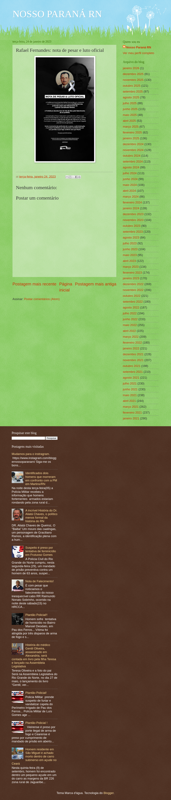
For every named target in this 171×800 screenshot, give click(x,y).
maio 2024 (130, 185)
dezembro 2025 (133, 74)
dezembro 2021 (133, 354)
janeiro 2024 (131, 208)
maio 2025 (130, 115)
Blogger (109, 793)
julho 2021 (130, 383)
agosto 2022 (131, 307)
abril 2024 (129, 190)
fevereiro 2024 (132, 202)
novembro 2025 (133, 80)
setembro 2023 (133, 231)
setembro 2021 (133, 371)
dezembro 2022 (133, 284)
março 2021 (131, 406)
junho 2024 (130, 179)
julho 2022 (130, 313)
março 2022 (131, 336)
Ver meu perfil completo (138, 53)
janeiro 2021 (131, 418)
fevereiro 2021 (132, 412)
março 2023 (131, 266)
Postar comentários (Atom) (42, 299)
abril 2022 (129, 331)
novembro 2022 (133, 290)
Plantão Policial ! (36, 722)
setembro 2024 (133, 161)
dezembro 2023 (133, 214)
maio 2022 (130, 325)
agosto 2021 (131, 377)
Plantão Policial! (36, 692)
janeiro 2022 (131, 348)
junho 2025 (130, 109)
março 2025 (131, 126)
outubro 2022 (131, 295)
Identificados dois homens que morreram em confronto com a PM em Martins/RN (41, 478)
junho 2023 (130, 249)
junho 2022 (130, 319)
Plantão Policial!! (36, 615)
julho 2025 (130, 103)
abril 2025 (129, 120)
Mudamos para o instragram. (31, 454)
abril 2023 (129, 261)
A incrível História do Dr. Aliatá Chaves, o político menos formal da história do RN (41, 516)
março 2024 (131, 196)
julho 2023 (130, 243)
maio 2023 (130, 255)
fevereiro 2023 (132, 272)
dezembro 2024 (133, 144)
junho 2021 (130, 389)
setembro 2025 (133, 91)
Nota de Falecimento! (39, 581)
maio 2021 (130, 395)
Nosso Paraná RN (138, 47)
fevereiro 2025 (132, 132)
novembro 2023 (133, 220)
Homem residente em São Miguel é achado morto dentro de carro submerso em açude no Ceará (34, 756)
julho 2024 (130, 173)
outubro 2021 (131, 366)
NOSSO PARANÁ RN (57, 14)
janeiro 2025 (131, 138)
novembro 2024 (133, 150)
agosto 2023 (131, 237)
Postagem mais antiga (95, 284)
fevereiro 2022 (132, 342)
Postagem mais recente (34, 284)
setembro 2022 (133, 301)
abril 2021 (129, 401)
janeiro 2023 (131, 278)
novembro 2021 (133, 360)
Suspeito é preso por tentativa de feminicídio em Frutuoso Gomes (40, 551)
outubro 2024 (131, 155)
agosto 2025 (131, 97)
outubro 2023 (131, 225)
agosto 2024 (131, 167)
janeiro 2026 (131, 68)
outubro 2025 (131, 85)
